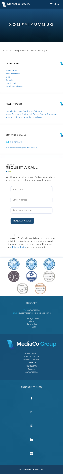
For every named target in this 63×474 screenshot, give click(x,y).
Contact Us (31, 366)
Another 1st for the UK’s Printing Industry (24, 117)
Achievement (12, 70)
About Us (31, 363)
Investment (11, 83)
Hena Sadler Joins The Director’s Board (24, 111)
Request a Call (22, 220)
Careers (31, 369)
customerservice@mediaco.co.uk (21, 148)
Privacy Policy (19, 247)
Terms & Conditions (31, 356)
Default (9, 80)
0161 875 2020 (16, 142)
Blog (8, 77)
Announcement (13, 74)
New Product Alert (14, 86)
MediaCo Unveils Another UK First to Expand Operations (31, 114)
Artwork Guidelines (31, 359)
